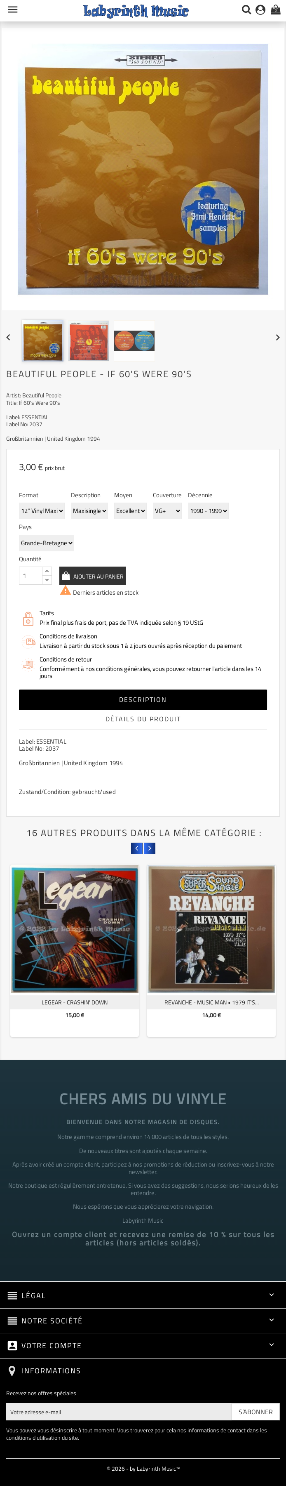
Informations (51, 1370)
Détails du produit (143, 719)
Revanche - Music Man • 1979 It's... (211, 1002)
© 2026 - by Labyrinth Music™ (143, 1468)
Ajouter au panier (98, 576)
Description (143, 699)
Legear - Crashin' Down (75, 1002)
